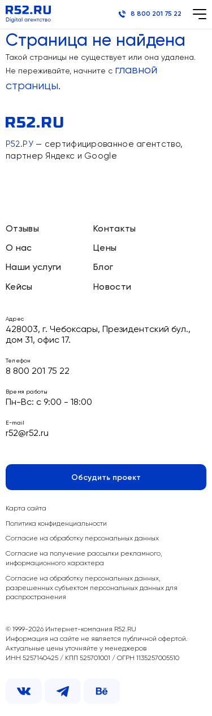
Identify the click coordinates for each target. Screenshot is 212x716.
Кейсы (19, 287)
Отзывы (22, 229)
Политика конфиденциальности (56, 524)
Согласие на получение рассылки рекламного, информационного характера (84, 559)
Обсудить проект (106, 478)
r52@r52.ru (27, 433)
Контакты (114, 229)
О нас (19, 248)
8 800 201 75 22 (149, 14)
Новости (112, 287)
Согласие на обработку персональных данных (82, 538)
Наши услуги (34, 267)
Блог (103, 267)
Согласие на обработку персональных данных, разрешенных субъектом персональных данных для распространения (92, 588)
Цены (104, 248)
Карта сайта (26, 508)
